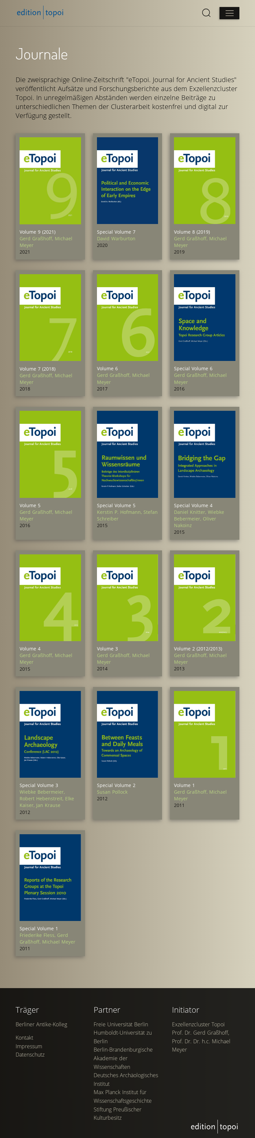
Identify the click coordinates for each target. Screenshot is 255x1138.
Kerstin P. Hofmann (120, 511)
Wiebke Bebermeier (199, 514)
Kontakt (25, 1081)
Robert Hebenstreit (42, 797)
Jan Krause (49, 803)
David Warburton (116, 238)
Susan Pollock (112, 790)
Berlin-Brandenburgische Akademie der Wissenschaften (123, 1102)
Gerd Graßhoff (37, 238)
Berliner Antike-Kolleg (41, 1068)
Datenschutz (30, 1098)
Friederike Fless (38, 933)
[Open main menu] (229, 13)
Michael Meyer (59, 939)
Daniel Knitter (191, 511)
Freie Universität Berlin (121, 1068)
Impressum (29, 1090)
